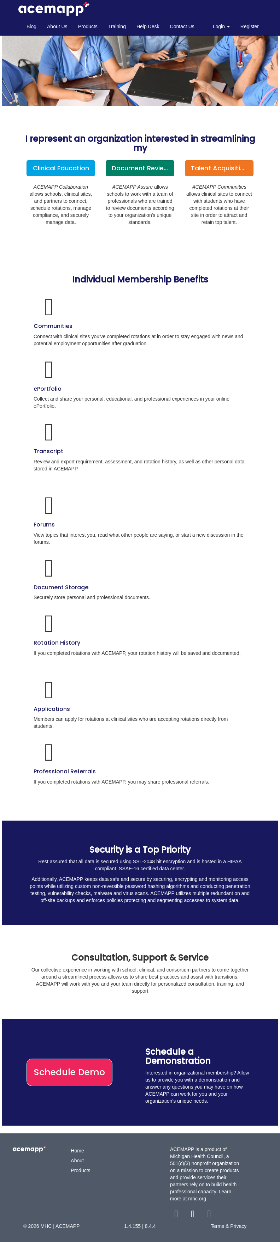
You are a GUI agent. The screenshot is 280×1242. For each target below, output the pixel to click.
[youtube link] (209, 1215)
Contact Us (182, 26)
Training (117, 26)
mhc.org (197, 1198)
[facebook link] (177, 1215)
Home (77, 1150)
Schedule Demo (69, 1072)
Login (221, 26)
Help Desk (147, 26)
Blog (31, 26)
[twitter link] (193, 1215)
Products (88, 26)
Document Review (140, 168)
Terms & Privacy (228, 1226)
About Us (57, 26)
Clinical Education (61, 168)
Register (249, 26)
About (77, 1160)
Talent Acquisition (219, 168)
